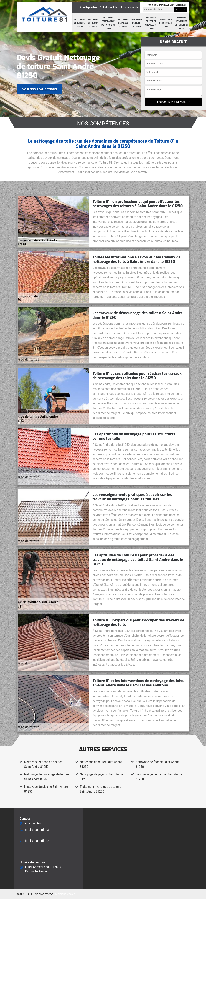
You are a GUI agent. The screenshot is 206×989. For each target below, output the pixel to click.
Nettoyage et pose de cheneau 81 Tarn (151, 23)
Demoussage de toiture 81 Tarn (166, 23)
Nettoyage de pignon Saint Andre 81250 (101, 777)
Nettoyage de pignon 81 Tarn (93, 23)
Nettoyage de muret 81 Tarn (136, 23)
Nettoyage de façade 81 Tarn (123, 23)
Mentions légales (65, 894)
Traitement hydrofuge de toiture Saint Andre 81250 (100, 789)
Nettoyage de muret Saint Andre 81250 (101, 764)
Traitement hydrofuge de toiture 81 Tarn (181, 23)
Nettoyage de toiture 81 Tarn (79, 23)
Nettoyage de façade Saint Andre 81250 (157, 764)
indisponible (88, 7)
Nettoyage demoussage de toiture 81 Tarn (108, 23)
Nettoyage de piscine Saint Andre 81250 (46, 789)
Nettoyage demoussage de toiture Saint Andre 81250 (46, 777)
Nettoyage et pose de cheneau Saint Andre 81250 (44, 764)
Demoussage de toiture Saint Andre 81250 (159, 777)
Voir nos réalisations (39, 89)
